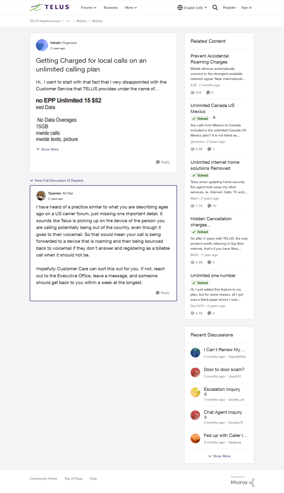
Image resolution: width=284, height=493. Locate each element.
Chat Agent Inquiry (223, 412)
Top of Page (73, 478)
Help (93, 478)
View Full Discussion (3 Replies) (56, 180)
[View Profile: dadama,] (195, 438)
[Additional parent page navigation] (68, 21)
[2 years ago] (215, 141)
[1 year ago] (209, 254)
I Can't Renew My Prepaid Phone (222, 350)
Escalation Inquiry (222, 389)
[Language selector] (192, 7)
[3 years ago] (215, 305)
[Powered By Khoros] (242, 481)
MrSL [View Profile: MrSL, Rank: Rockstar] (195, 255)
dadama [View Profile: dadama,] (234, 442)
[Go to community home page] (50, 7)
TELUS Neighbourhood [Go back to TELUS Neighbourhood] (45, 21)
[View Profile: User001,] (195, 372)
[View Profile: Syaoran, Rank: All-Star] (41, 195)
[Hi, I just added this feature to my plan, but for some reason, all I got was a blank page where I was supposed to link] (219, 294)
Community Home (43, 478)
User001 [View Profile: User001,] (234, 376)
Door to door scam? (224, 369)
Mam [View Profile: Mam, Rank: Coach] (194, 198)
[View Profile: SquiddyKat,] (195, 352)
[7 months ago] (208, 84)
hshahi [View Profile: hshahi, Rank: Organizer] (55, 43)
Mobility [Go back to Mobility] (82, 21)
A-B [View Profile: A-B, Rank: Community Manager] (193, 85)
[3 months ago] (214, 356)
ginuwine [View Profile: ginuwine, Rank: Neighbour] (197, 142)
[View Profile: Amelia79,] (195, 415)
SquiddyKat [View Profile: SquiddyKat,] (237, 356)
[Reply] (163, 162)
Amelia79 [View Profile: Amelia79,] (235, 422)
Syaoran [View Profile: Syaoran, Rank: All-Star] (54, 193)
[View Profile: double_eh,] (195, 392)
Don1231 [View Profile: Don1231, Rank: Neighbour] (198, 305)
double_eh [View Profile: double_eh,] (236, 399)
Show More (47, 149)
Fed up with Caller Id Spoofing (225, 435)
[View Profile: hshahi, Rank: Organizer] (42, 45)
